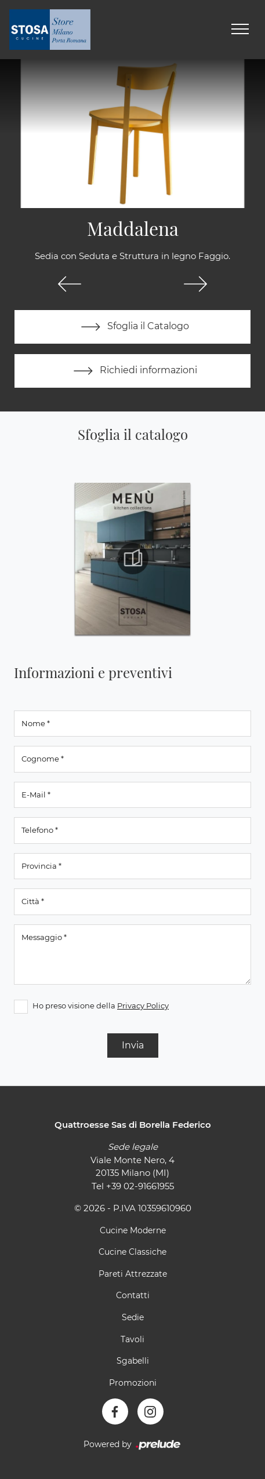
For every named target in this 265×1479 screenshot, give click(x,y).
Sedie (133, 1317)
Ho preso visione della (100, 1005)
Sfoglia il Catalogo (132, 326)
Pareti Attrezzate (133, 1274)
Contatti (133, 1295)
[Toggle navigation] (240, 30)
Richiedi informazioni (132, 370)
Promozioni (133, 1383)
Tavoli (132, 1339)
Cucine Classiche (132, 1252)
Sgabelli (133, 1361)
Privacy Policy (143, 1005)
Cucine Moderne (133, 1230)
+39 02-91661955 (140, 1186)
